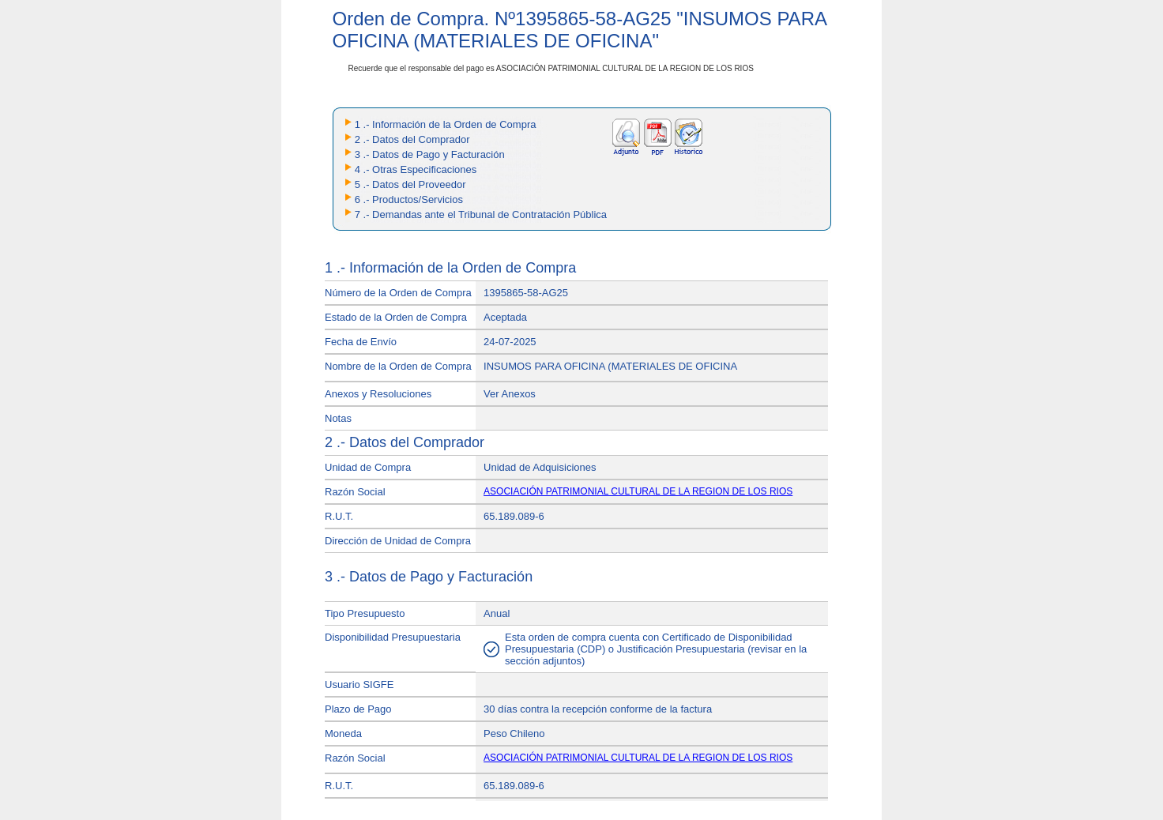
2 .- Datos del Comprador (412, 139)
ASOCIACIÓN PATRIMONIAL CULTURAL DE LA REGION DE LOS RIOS (638, 491)
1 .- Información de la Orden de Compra (445, 124)
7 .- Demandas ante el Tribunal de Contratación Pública (481, 214)
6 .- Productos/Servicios (409, 199)
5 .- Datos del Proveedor (410, 184)
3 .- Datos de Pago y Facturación (430, 154)
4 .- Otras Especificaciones (416, 169)
